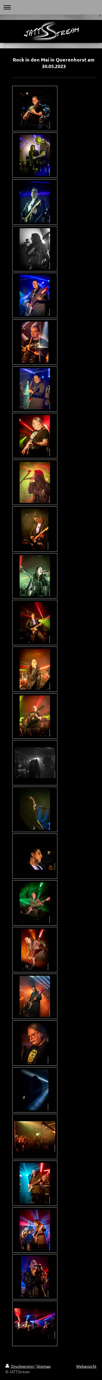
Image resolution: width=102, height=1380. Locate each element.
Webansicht (86, 1366)
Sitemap (43, 1366)
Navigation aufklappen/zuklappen (51, 7)
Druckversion (20, 1366)
